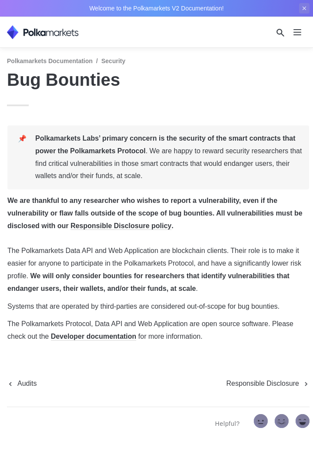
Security (113, 60)
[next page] (268, 383)
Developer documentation (93, 336)
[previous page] (22, 383)
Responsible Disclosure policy (121, 225)
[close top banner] (304, 8)
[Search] (280, 32)
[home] (42, 32)
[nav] (297, 32)
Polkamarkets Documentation (50, 60)
